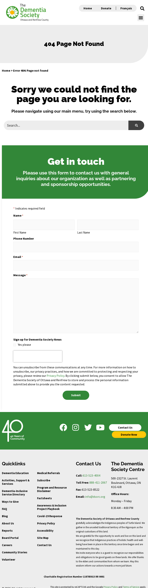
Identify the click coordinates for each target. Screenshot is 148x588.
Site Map (43, 533)
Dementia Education (15, 468)
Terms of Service (131, 582)
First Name (19, 231)
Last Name (83, 231)
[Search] (136, 125)
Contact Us (44, 540)
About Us (8, 519)
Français (126, 8)
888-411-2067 (98, 478)
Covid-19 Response (49, 511)
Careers (7, 540)
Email (18, 254)
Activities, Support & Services (15, 477)
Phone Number (23, 237)
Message (20, 271)
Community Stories (14, 548)
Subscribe (43, 476)
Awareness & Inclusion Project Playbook (51, 502)
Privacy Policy (55, 372)
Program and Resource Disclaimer (52, 484)
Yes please (24, 341)
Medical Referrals (48, 468)
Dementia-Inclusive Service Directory (15, 488)
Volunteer (8, 555)
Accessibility (45, 526)
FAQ (4, 504)
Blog (5, 511)
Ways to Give (10, 497)
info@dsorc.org (95, 492)
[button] (142, 8)
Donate (106, 8)
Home (88, 8)
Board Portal (10, 533)
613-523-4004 (91, 471)
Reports (7, 526)
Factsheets (44, 493)
